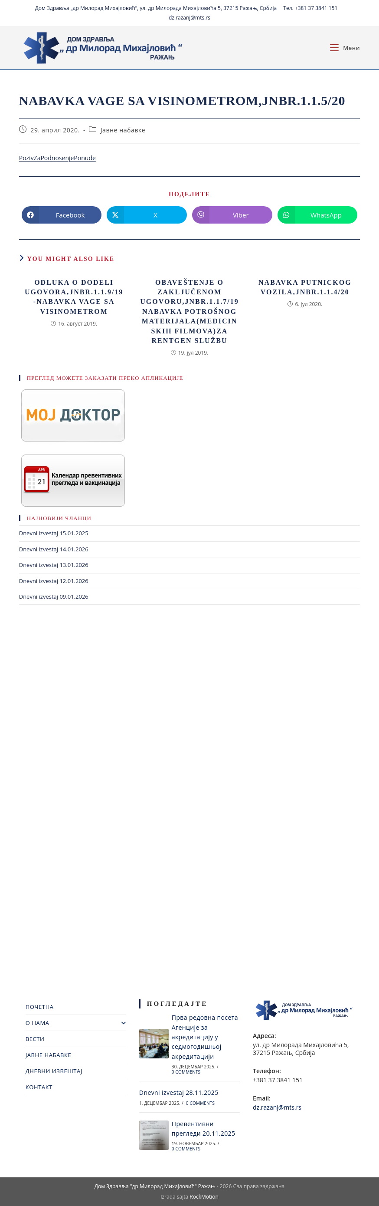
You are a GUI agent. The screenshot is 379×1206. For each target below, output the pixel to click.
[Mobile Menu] (345, 48)
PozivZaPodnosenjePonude (57, 158)
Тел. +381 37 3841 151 (310, 8)
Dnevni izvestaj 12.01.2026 (53, 581)
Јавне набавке (123, 130)
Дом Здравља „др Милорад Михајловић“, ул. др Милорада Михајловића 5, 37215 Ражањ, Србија (156, 8)
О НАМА (76, 1023)
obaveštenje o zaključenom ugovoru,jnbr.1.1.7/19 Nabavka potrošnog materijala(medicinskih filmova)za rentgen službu (189, 311)
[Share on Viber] (232, 215)
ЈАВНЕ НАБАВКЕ (49, 1055)
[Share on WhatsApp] (318, 215)
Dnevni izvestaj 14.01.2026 (53, 549)
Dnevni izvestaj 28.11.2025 (179, 1092)
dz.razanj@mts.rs (189, 17)
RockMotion (204, 1196)
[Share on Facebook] (62, 215)
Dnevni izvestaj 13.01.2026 (53, 565)
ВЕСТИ (35, 1039)
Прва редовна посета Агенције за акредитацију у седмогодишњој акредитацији (205, 1037)
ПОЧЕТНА (40, 1007)
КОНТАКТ (39, 1087)
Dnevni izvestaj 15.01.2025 (53, 533)
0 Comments (186, 1072)
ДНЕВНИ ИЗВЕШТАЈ (54, 1071)
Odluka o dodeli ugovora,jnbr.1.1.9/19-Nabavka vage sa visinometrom (74, 297)
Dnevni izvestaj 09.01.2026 (53, 596)
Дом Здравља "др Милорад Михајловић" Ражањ (155, 1186)
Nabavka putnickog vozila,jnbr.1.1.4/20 (305, 287)
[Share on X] (147, 215)
